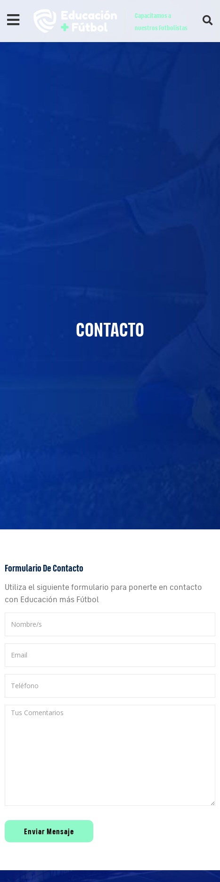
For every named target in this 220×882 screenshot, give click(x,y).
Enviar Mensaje (49, 831)
